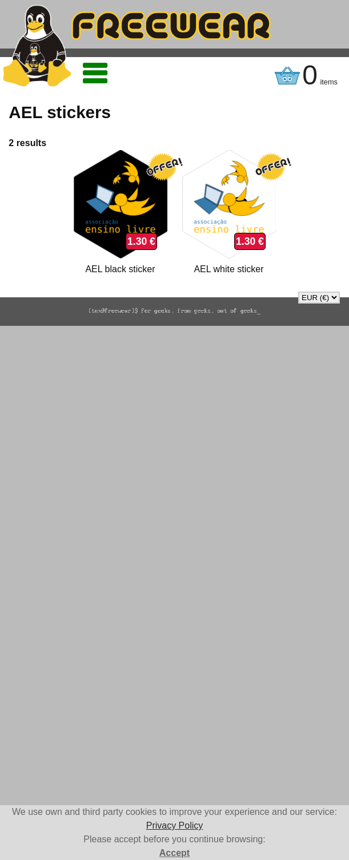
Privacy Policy (174, 825)
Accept (174, 853)
